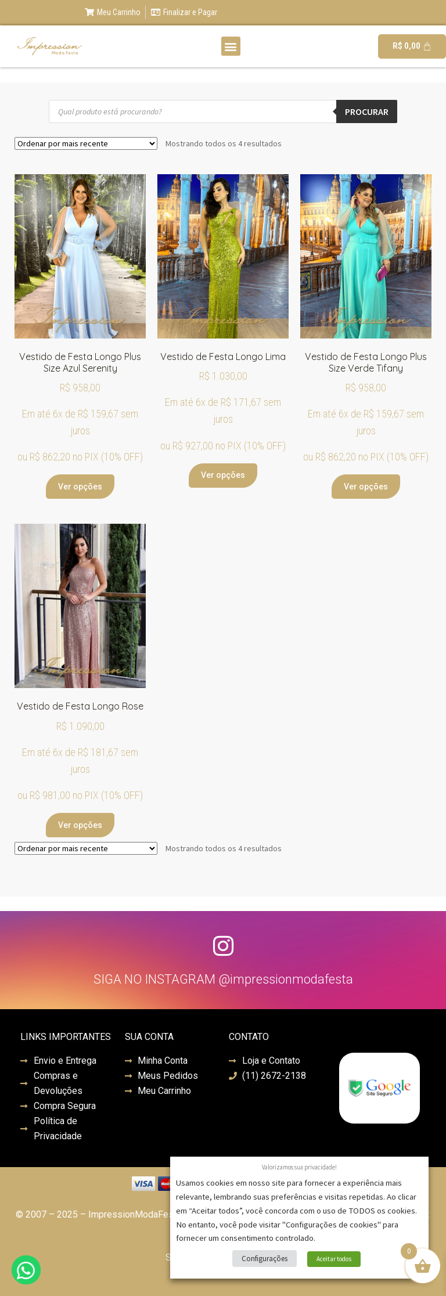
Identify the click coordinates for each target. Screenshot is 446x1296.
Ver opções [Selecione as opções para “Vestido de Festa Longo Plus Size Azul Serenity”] (80, 486)
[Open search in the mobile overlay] (223, 111)
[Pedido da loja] (86, 143)
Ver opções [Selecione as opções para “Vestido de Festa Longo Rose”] (80, 825)
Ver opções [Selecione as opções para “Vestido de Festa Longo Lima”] (223, 475)
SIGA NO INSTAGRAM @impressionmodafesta (223, 979)
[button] (230, 46)
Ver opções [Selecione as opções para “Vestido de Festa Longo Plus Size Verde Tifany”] (366, 486)
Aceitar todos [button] (333, 1259)
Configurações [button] (264, 1258)
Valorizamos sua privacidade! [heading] (299, 1167)
